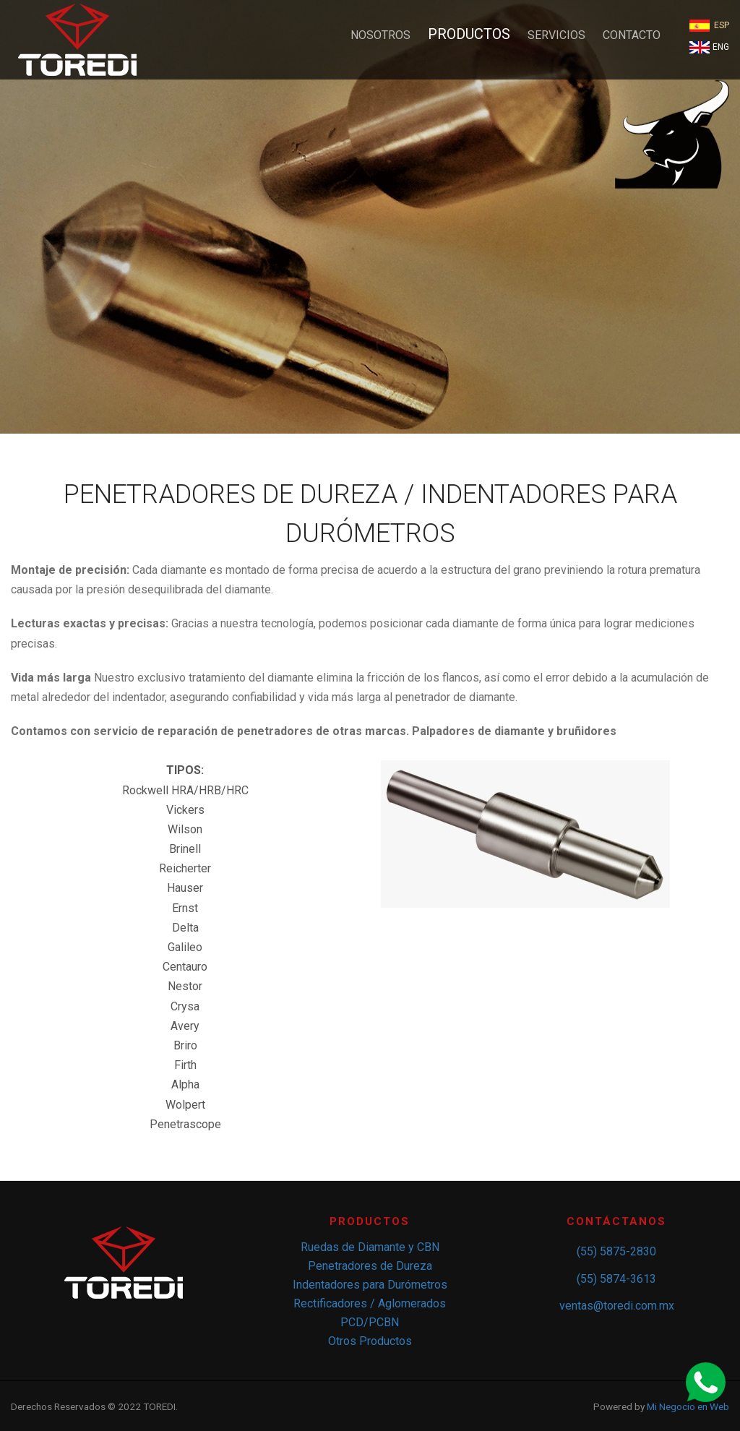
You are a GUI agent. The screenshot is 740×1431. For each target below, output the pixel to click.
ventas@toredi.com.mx (616, 1305)
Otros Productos (370, 1341)
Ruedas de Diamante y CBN (370, 1247)
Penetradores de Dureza (370, 1266)
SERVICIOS (556, 35)
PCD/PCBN (369, 1322)
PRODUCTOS (469, 34)
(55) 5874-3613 (616, 1279)
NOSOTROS (380, 35)
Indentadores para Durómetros (370, 1285)
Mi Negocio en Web (688, 1406)
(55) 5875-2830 (616, 1251)
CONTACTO (632, 35)
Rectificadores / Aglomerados (369, 1303)
